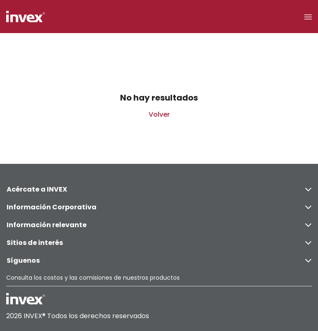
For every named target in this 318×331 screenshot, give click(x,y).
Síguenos (159, 260)
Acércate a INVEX (159, 189)
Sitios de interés (159, 242)
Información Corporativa (159, 207)
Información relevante (159, 225)
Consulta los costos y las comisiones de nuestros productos (93, 277)
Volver (159, 114)
